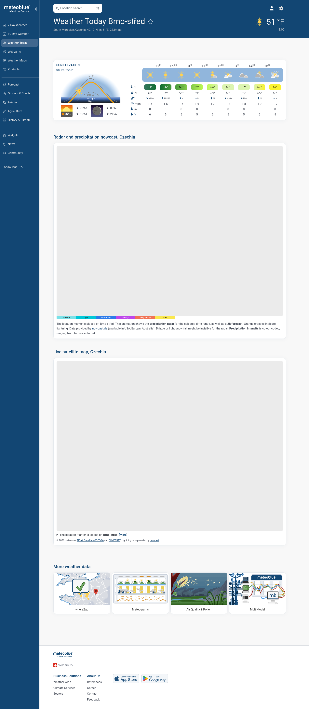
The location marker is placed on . (98, 535)
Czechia (85, 30)
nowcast (158, 540)
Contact (97, 692)
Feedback (98, 698)
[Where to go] (86, 593)
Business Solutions (72, 672)
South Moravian (68, 30)
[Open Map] (102, 8)
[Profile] (276, 8)
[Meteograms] (145, 593)
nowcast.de (104, 328)
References (99, 679)
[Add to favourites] (155, 21)
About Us (98, 672)
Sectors (63, 692)
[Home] (15, 8)
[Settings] (286, 8)
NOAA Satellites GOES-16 (95, 540)
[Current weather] (273, 24)
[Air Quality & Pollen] (203, 593)
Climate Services (69, 685)
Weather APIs (67, 679)
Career (96, 685)
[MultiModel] (262, 593)
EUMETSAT (119, 540)
